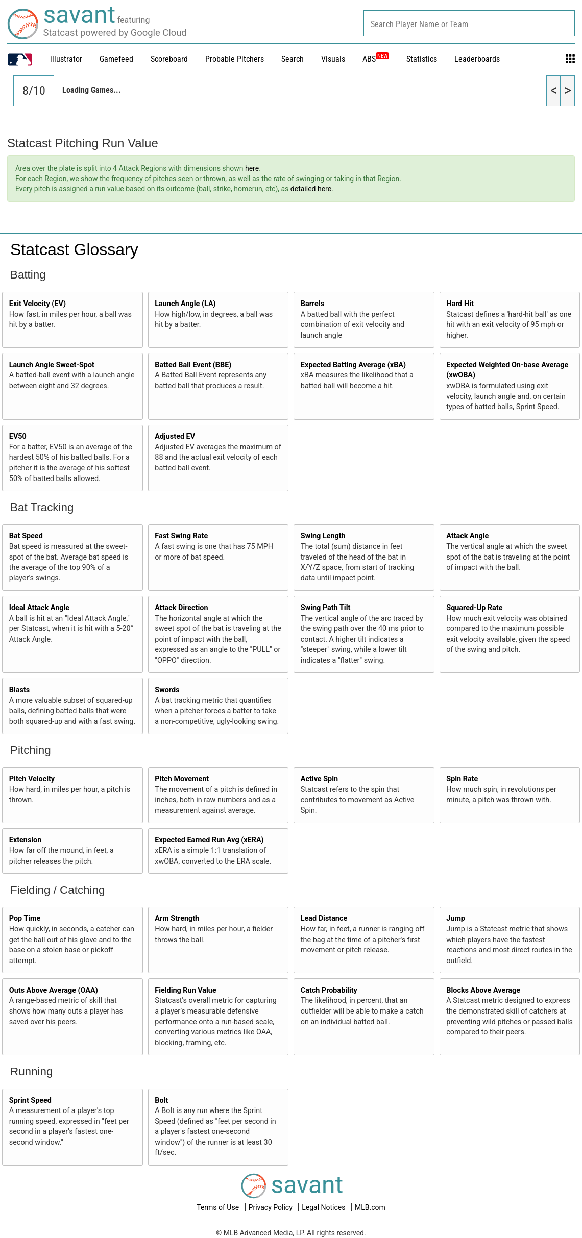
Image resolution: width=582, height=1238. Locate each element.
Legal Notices (324, 1207)
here (252, 168)
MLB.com (370, 1207)
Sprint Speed (30, 1100)
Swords (167, 690)
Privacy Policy (272, 1207)
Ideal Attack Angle (39, 607)
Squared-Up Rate (474, 607)
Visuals (333, 59)
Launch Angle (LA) (185, 303)
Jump (455, 918)
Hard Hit (460, 303)
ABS (375, 59)
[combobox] (469, 23)
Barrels (312, 303)
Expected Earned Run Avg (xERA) (209, 840)
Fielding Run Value (185, 990)
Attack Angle (467, 536)
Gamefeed (116, 59)
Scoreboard (169, 59)
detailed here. (311, 189)
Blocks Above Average (483, 990)
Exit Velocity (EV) (37, 303)
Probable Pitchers (234, 59)
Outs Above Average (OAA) (53, 990)
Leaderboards (477, 59)
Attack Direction (181, 607)
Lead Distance (324, 918)
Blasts (19, 690)
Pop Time (25, 918)
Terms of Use (218, 1207)
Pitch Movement (182, 779)
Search (292, 59)
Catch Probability (329, 990)
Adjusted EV (175, 436)
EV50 (18, 436)
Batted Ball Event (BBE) (193, 365)
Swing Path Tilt (326, 607)
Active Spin (319, 779)
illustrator (66, 59)
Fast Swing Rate (181, 536)
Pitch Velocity (32, 779)
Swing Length (323, 536)
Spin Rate (462, 779)
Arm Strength (177, 918)
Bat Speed (26, 536)
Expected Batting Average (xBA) (353, 365)
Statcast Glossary (74, 249)
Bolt (161, 1100)
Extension (25, 840)
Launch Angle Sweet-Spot (51, 365)
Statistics (421, 59)
